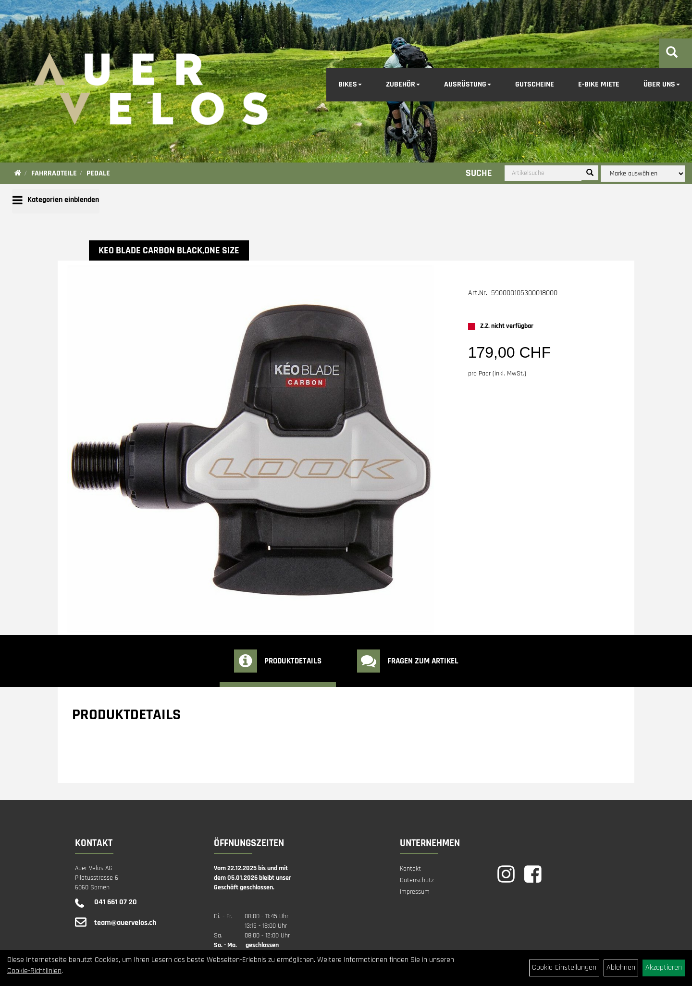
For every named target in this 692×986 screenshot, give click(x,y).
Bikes (350, 84)
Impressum (415, 891)
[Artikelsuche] (672, 54)
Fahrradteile (54, 173)
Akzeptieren (663, 967)
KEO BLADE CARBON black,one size (169, 250)
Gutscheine (534, 84)
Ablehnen (620, 967)
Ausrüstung (467, 84)
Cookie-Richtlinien (34, 971)
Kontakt (410, 868)
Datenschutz (417, 880)
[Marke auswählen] (643, 173)
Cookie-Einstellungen (564, 967)
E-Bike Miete (598, 84)
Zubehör (403, 84)
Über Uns (661, 84)
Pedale (98, 173)
